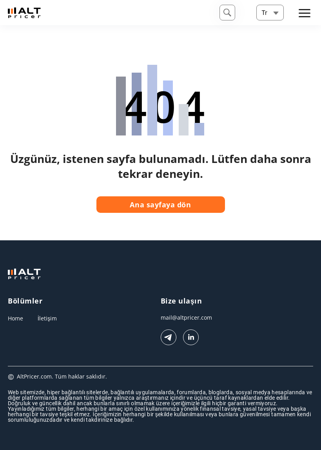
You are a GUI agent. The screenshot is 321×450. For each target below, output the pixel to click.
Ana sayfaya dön (160, 204)
